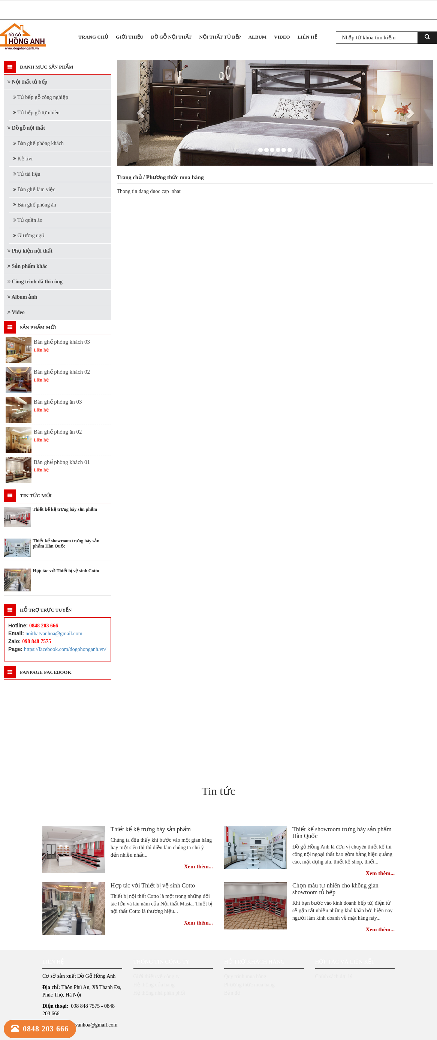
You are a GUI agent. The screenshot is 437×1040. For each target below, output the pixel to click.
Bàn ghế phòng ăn (34, 205)
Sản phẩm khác (27, 266)
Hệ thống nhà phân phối (159, 993)
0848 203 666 (40, 1028)
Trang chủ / (131, 177)
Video (282, 37)
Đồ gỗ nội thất (171, 37)
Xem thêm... (198, 866)
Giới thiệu (129, 37)
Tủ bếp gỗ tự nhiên (36, 112)
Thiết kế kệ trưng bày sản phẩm (151, 829)
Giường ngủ (29, 235)
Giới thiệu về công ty (156, 976)
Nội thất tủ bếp (220, 37)
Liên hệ (307, 37)
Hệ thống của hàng (154, 985)
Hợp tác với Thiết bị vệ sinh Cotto (153, 885)
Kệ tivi (23, 159)
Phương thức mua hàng (175, 177)
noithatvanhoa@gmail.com (53, 633)
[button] (141, 113)
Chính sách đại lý (333, 976)
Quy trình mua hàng (245, 976)
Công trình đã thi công (35, 281)
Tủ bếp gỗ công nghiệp (40, 97)
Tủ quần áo (27, 220)
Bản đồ (232, 993)
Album (257, 37)
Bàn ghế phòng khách (38, 143)
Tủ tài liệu (26, 174)
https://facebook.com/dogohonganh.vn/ (65, 649)
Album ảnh (22, 297)
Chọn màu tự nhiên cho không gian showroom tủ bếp (335, 888)
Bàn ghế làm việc (34, 189)
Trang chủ (93, 37)
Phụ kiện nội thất (29, 251)
